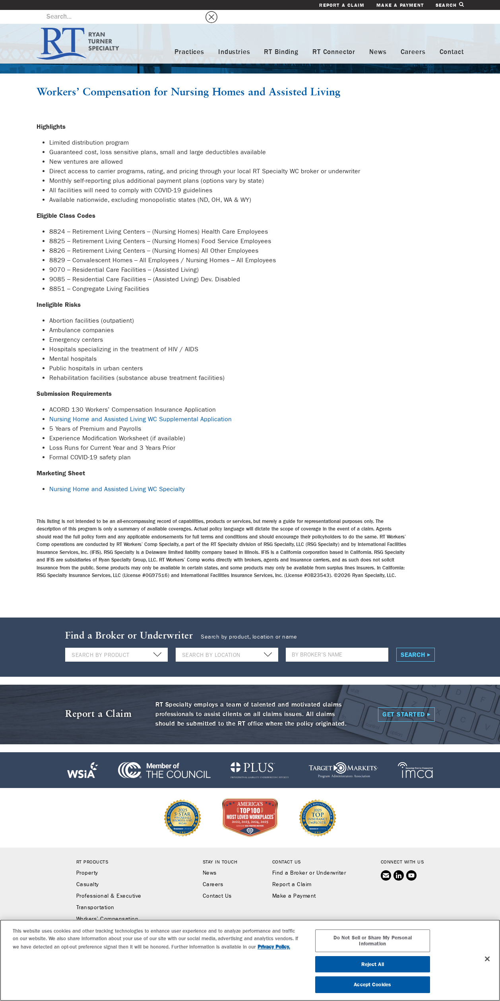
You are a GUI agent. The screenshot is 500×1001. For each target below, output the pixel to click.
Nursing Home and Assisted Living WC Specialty (117, 475)
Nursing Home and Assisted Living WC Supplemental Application (140, 405)
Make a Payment (400, 5)
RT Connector (333, 38)
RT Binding (281, 38)
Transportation (95, 893)
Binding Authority (98, 917)
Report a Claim (341, 5)
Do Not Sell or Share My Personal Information (372, 941)
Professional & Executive (108, 882)
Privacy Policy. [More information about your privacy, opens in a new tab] (274, 947)
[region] (250, 960)
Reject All (372, 964)
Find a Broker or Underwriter (309, 859)
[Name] (337, 641)
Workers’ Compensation (94, 78)
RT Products (92, 848)
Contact (452, 38)
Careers (413, 38)
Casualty (87, 870)
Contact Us (217, 882)
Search (449, 5)
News (377, 38)
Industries (234, 38)
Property (87, 859)
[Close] (487, 959)
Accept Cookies (372, 984)
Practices (189, 38)
